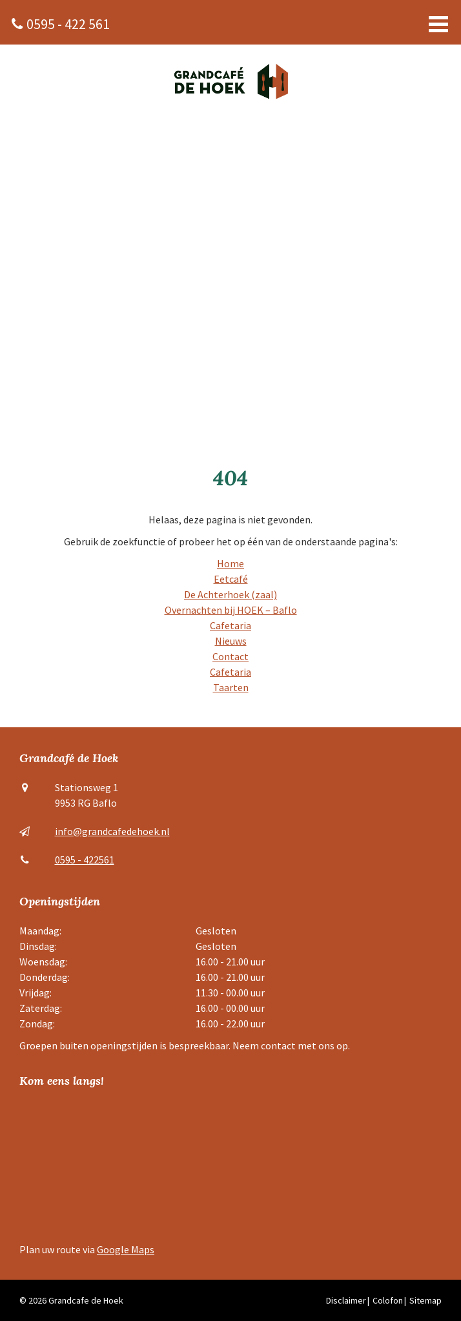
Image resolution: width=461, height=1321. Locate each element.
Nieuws (231, 640)
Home (230, 563)
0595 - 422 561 (68, 24)
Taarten (231, 687)
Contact (230, 656)
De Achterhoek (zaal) (230, 594)
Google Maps (125, 1249)
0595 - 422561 (84, 859)
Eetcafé (231, 578)
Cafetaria (230, 625)
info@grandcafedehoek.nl (112, 831)
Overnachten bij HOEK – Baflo (231, 609)
